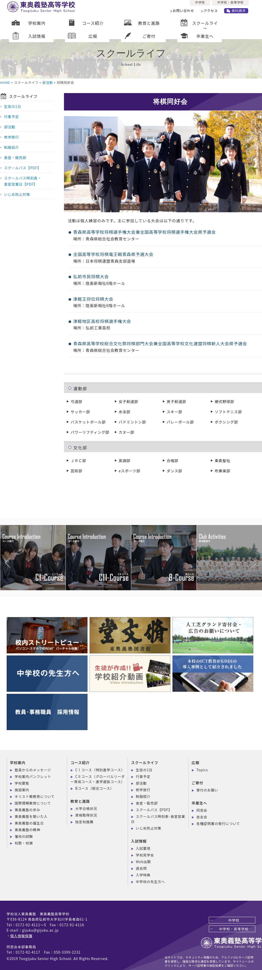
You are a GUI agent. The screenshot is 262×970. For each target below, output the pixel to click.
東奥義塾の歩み (27, 809)
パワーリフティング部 (90, 432)
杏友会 (202, 816)
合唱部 (172, 460)
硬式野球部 (224, 401)
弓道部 (76, 401)
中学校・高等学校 (232, 4)
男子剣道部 (176, 401)
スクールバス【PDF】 (22, 167)
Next (249, 552)
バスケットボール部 (88, 422)
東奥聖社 (222, 460)
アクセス (212, 12)
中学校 (200, 4)
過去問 (141, 868)
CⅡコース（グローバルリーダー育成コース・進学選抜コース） (97, 779)
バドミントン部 (132, 422)
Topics (202, 769)
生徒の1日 (12, 106)
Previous (2, 552)
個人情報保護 (21, 935)
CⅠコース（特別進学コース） (100, 769)
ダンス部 (174, 470)
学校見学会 (145, 854)
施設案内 (22, 789)
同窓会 (202, 810)
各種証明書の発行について (218, 823)
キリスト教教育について (34, 796)
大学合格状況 (86, 808)
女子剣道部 (128, 401)
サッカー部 (80, 411)
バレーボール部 (180, 422)
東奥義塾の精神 (27, 829)
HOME (5, 82)
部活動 (47, 82)
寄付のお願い (207, 790)
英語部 (124, 460)
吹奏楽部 (222, 470)
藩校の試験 (24, 836)
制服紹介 (11, 147)
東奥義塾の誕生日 (29, 823)
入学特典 (143, 874)
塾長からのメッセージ (33, 769)
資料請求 (239, 12)
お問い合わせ (184, 12)
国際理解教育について (33, 803)
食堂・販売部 (15, 157)
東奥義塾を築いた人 (31, 816)
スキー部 (174, 411)
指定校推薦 (84, 821)
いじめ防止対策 (17, 194)
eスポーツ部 (129, 470)
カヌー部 (126, 432)
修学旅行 (11, 137)
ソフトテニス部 (228, 411)
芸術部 (76, 470)
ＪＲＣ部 (78, 460)
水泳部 (124, 411)
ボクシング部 (226, 422)
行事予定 (11, 116)
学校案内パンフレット (33, 776)
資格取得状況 (86, 815)
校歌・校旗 (24, 842)
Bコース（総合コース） (94, 788)
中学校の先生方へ (150, 881)
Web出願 (143, 861)
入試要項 (143, 848)
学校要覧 (22, 783)
